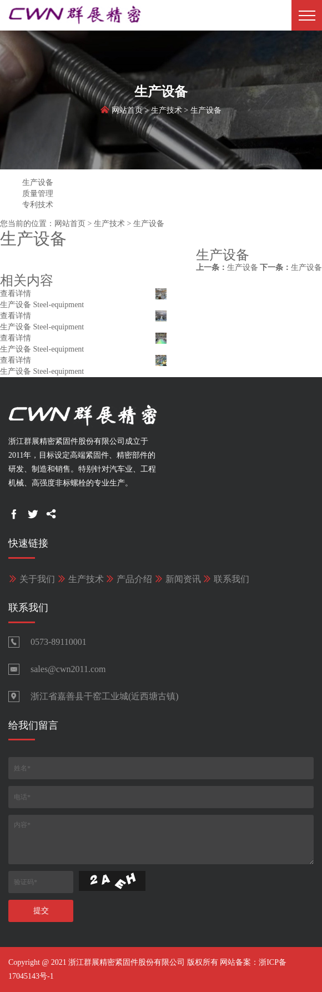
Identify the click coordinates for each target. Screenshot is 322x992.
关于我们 (31, 579)
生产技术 (166, 112)
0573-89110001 (59, 642)
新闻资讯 (177, 579)
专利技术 (37, 205)
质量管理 (37, 193)
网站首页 (127, 112)
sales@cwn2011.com (68, 669)
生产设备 (206, 112)
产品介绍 (128, 579)
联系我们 (226, 579)
